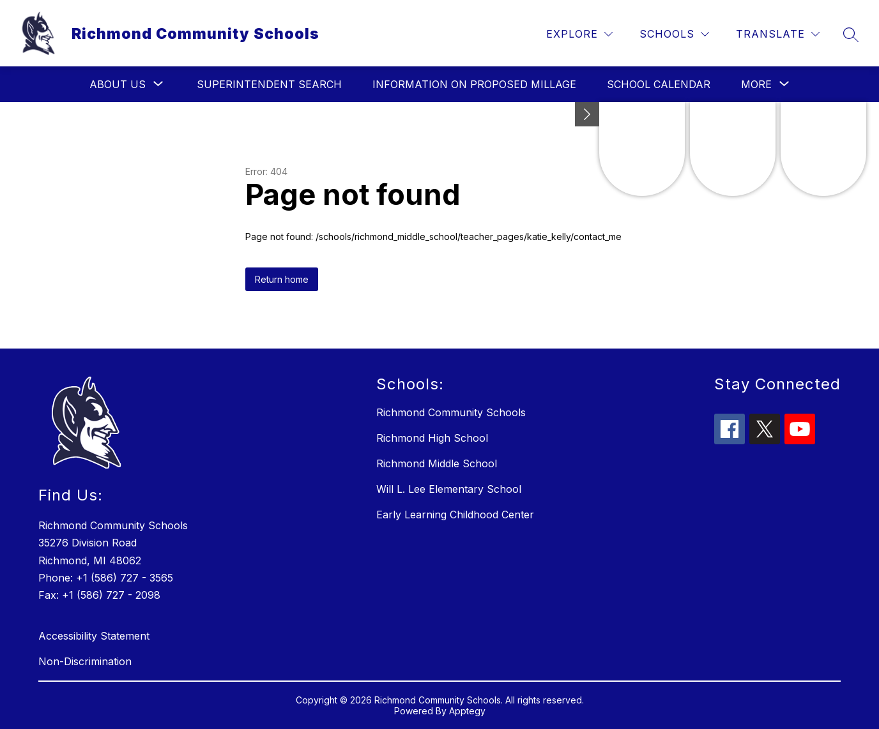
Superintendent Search (269, 84)
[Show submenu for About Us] (117, 84)
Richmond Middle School (436, 463)
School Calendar (658, 84)
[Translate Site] (778, 34)
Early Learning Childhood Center (455, 514)
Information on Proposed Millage (474, 84)
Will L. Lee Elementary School (448, 489)
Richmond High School (432, 438)
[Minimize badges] (587, 114)
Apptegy (467, 710)
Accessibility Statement (93, 635)
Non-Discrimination (85, 661)
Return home (282, 279)
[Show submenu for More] (756, 84)
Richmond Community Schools (451, 412)
